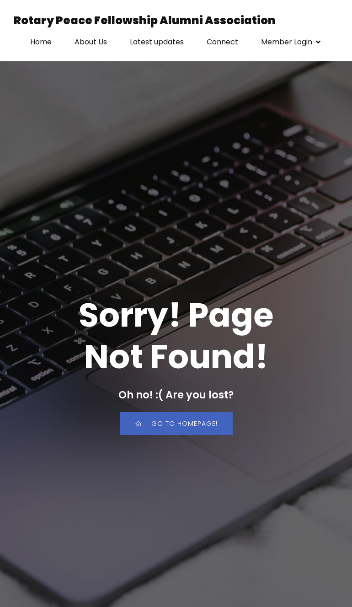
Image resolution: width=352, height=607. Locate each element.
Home (41, 42)
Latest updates (157, 42)
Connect (222, 42)
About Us (91, 42)
